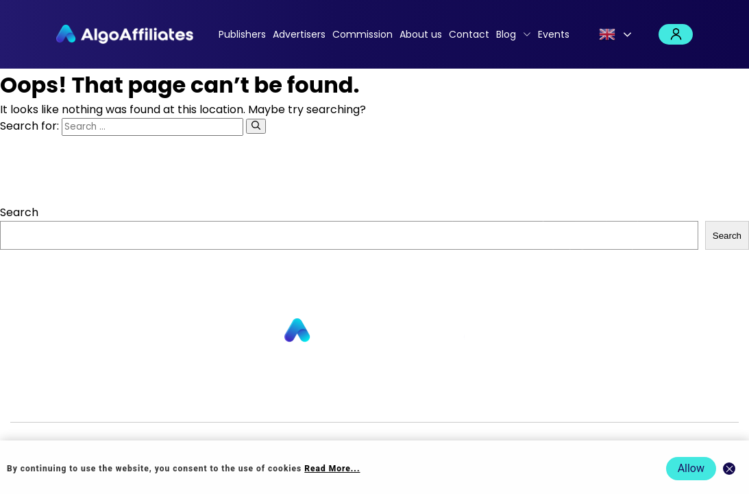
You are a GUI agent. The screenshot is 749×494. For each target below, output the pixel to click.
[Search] (256, 126)
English (607, 34)
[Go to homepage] (375, 331)
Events (553, 34)
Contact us (250, 400)
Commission (362, 34)
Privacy (418, 400)
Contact (469, 34)
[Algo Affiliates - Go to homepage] (124, 34)
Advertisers (299, 34)
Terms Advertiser (609, 400)
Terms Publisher (518, 400)
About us (421, 34)
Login (676, 34)
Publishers (242, 34)
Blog (506, 34)
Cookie (456, 400)
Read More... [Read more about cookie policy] (332, 468)
